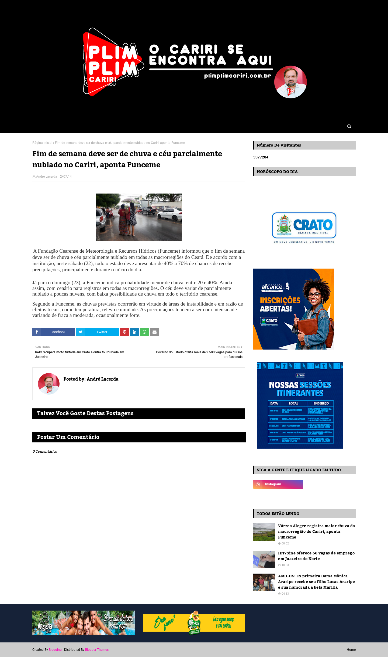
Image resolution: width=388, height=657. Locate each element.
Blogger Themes (97, 650)
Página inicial (42, 143)
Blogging (55, 650)
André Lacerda (46, 176)
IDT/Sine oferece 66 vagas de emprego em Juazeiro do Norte (316, 556)
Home (351, 650)
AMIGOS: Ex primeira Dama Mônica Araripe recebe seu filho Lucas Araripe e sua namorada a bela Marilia (316, 582)
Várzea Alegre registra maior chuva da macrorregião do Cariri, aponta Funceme (316, 531)
